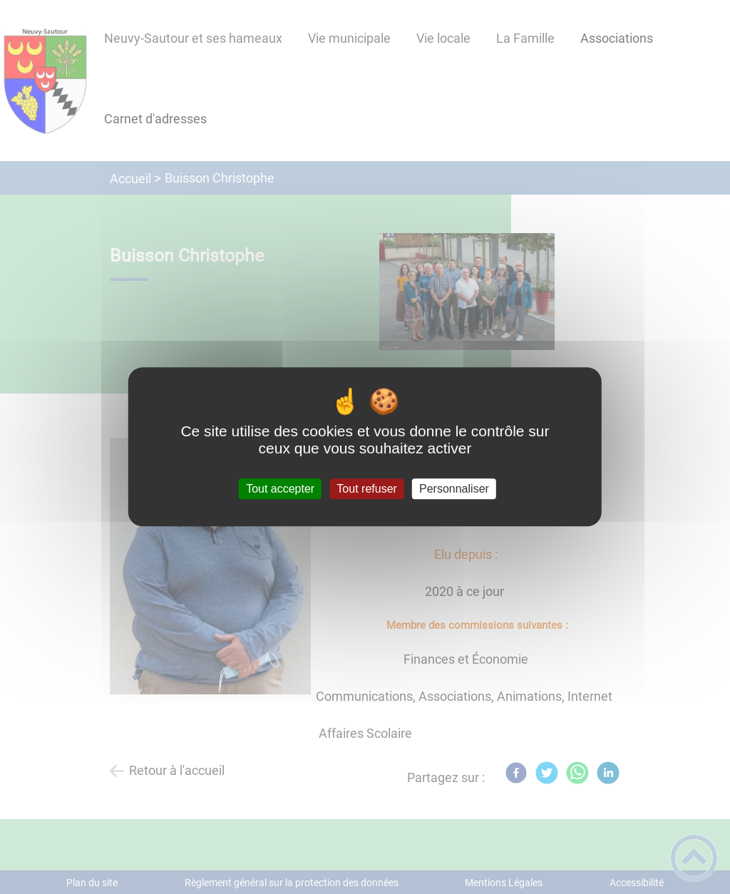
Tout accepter (280, 489)
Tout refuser (366, 489)
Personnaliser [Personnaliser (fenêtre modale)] (454, 489)
